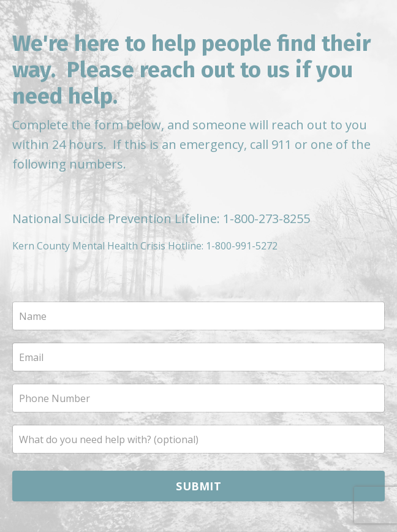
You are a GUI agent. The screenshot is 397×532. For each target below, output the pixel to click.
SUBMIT (198, 486)
